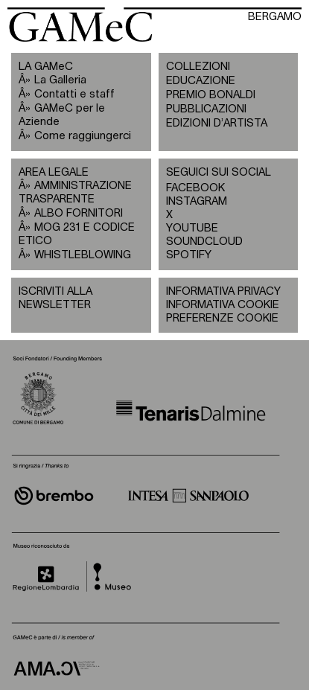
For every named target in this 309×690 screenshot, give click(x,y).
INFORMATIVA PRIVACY (223, 291)
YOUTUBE (192, 228)
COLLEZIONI (198, 66)
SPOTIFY (188, 255)
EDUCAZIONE (200, 80)
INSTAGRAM (196, 201)
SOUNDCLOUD (197, 241)
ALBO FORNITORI (78, 213)
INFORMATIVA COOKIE (222, 304)
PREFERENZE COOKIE (222, 318)
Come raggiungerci (82, 135)
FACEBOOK (195, 188)
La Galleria (60, 80)
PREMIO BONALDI (210, 94)
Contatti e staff (74, 94)
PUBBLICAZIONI (206, 109)
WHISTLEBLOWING (82, 255)
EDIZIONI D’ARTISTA (216, 123)
